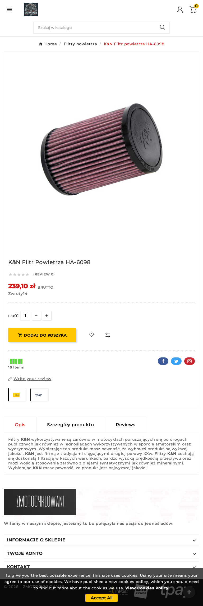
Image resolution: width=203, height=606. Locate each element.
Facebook (163, 361)
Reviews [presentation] (125, 424)
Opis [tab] (20, 424)
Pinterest (189, 361)
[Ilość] (25, 316)
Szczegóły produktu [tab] (70, 424)
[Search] (95, 27)
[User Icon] (183, 10)
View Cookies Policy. (147, 588)
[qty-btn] (46, 315)
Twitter (176, 361)
